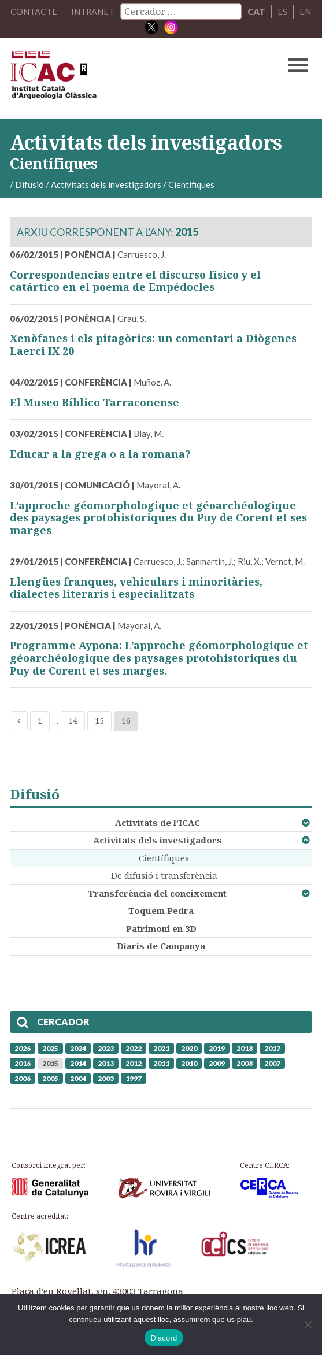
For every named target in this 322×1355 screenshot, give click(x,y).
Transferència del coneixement (157, 892)
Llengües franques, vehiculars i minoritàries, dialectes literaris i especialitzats (136, 588)
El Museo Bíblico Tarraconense (94, 402)
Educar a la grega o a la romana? (100, 453)
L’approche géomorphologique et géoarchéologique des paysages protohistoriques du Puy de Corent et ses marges (158, 517)
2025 (50, 1047)
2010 (189, 1062)
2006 (22, 1077)
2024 (78, 1047)
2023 (106, 1047)
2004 (78, 1077)
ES (283, 11)
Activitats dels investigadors (157, 840)
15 (99, 720)
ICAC (129, 77)
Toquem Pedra (161, 910)
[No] (307, 1324)
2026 (22, 1047)
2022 (133, 1047)
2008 (244, 1062)
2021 (161, 1047)
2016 (22, 1062)
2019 (217, 1047)
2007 (272, 1062)
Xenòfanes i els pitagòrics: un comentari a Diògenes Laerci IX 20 (153, 344)
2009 (217, 1062)
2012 (133, 1062)
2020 (189, 1047)
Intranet (93, 11)
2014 (78, 1062)
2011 (161, 1062)
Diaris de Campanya (161, 946)
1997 (133, 1077)
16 (126, 720)
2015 (50, 1062)
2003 (106, 1077)
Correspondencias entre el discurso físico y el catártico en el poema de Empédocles (135, 280)
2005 (50, 1077)
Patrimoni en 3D (161, 928)
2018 (244, 1047)
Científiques (164, 857)
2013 (106, 1062)
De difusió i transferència (164, 875)
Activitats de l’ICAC (157, 822)
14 (72, 720)
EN (306, 11)
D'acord (163, 1338)
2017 (272, 1047)
